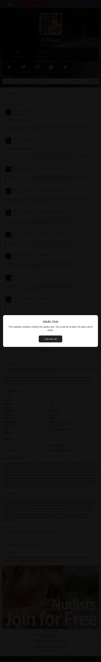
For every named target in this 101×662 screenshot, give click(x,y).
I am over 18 (50, 339)
